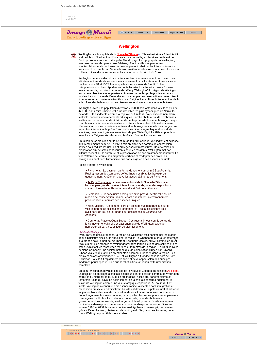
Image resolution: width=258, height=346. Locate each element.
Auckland (172, 270)
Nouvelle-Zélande (127, 54)
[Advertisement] (144, 17)
